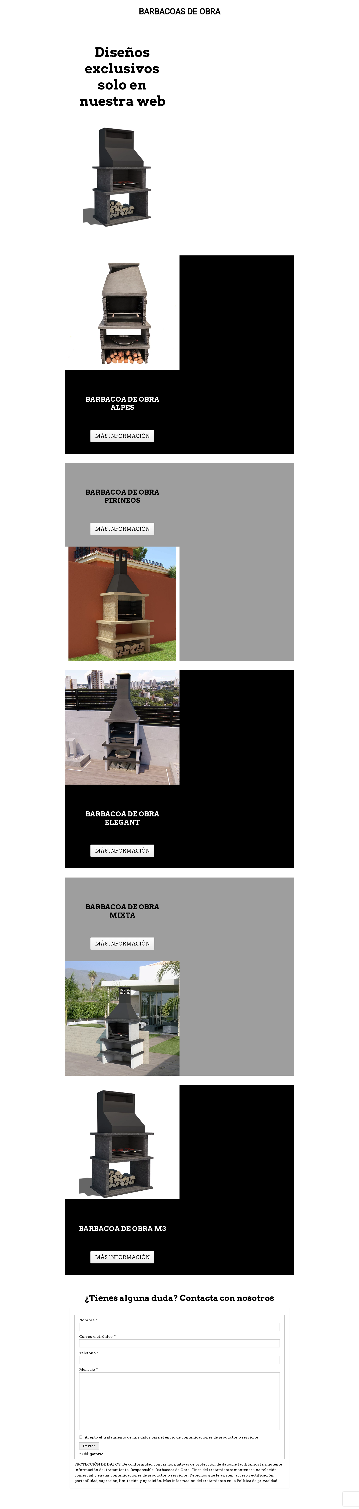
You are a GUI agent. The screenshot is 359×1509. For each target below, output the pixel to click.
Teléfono (88, 1353)
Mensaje (88, 1369)
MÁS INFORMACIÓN (122, 436)
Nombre (88, 1320)
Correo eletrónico (97, 1336)
